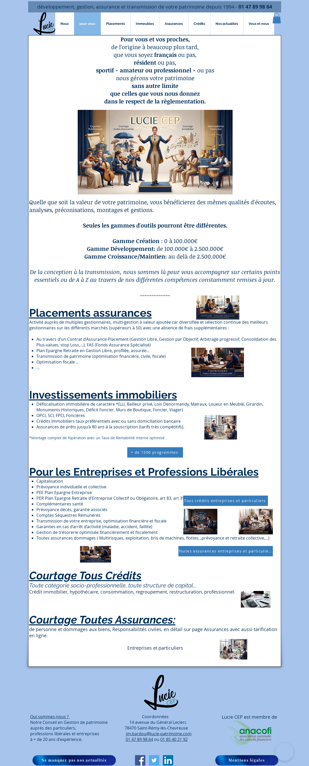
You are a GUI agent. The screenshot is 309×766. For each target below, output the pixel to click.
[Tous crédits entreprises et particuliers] (225, 501)
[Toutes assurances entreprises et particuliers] (225, 551)
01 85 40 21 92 (174, 739)
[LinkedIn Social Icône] (168, 760)
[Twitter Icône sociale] (154, 760)
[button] (276, 18)
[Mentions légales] (246, 760)
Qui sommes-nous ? (50, 716)
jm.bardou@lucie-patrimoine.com (159, 734)
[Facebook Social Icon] (140, 760)
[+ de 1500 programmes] (155, 452)
